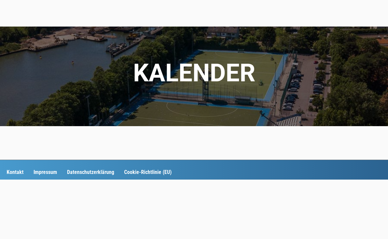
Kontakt (15, 172)
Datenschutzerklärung (90, 172)
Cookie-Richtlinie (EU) (148, 172)
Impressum (45, 172)
